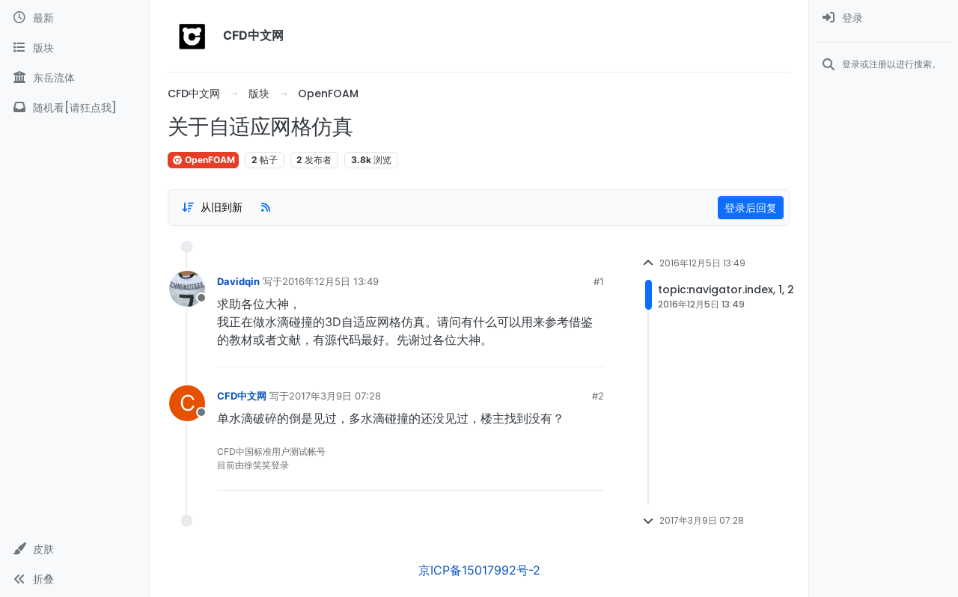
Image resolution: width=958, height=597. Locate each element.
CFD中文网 (241, 396)
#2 (598, 396)
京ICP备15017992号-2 (479, 570)
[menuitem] (883, 18)
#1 (599, 281)
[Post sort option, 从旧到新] (211, 207)
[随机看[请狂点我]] (74, 108)
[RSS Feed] (265, 207)
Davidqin (238, 281)
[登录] (883, 18)
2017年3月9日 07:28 (335, 396)
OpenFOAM (203, 159)
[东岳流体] (74, 78)
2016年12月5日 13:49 (330, 281)
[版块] (74, 48)
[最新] (74, 18)
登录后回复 (750, 207)
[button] (74, 549)
